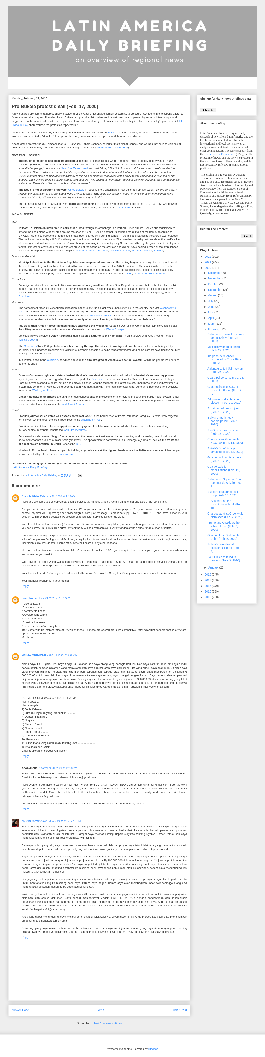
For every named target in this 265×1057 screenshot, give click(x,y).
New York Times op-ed (74, 168)
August (213, 295)
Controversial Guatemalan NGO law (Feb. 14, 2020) (225, 441)
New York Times (98, 250)
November (215, 278)
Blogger (152, 1048)
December (215, 272)
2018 (208, 580)
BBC (129, 273)
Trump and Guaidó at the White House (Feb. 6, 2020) (223, 526)
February (214, 329)
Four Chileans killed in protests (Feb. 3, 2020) (223, 558)
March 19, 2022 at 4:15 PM (65, 821)
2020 (208, 267)
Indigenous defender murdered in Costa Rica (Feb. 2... (224, 359)
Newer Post (20, 1010)
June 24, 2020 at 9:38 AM (62, 654)
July (211, 301)
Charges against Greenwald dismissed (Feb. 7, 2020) (225, 515)
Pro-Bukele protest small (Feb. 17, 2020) (223, 432)
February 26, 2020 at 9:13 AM (57, 496)
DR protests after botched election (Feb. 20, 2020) (224, 401)
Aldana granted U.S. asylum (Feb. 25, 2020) (225, 370)
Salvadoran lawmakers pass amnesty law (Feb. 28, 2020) (225, 338)
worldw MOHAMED (34, 654)
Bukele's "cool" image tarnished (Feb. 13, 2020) (225, 450)
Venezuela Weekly (100, 315)
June (211, 306)
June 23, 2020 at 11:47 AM (54, 598)
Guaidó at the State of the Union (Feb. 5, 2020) (224, 537)
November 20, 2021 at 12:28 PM (58, 768)
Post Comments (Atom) (108, 1023)
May (211, 312)
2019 (208, 574)
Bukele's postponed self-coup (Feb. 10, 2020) (223, 493)
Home (100, 1010)
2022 (208, 256)
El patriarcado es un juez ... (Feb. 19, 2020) (225, 410)
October (213, 284)
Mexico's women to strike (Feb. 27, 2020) (223, 348)
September (215, 289)
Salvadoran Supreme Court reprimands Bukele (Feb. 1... (225, 483)
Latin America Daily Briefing (30, 467)
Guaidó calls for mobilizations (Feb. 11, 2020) (223, 470)
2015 (208, 597)
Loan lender (29, 598)
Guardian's (124, 207)
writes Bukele (76, 189)
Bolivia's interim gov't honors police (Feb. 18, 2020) (223, 421)
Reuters (158, 250)
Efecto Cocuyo (115, 329)
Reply (25, 586)
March (212, 323)
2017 (208, 586)
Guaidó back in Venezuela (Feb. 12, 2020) (224, 459)
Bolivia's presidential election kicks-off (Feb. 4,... (223, 548)
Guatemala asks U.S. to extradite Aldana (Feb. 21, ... (225, 390)
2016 (208, 591)
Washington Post (120, 250)
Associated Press (141, 250)
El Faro (111, 132)
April (211, 318)
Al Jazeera (66, 454)
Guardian (81, 250)
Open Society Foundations (220, 154)
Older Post (179, 1010)
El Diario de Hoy (118, 147)
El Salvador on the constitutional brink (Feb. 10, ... (224, 504)
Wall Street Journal (73, 404)
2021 (208, 262)
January (213, 567)
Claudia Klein (30, 496)
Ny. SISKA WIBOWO (34, 821)
